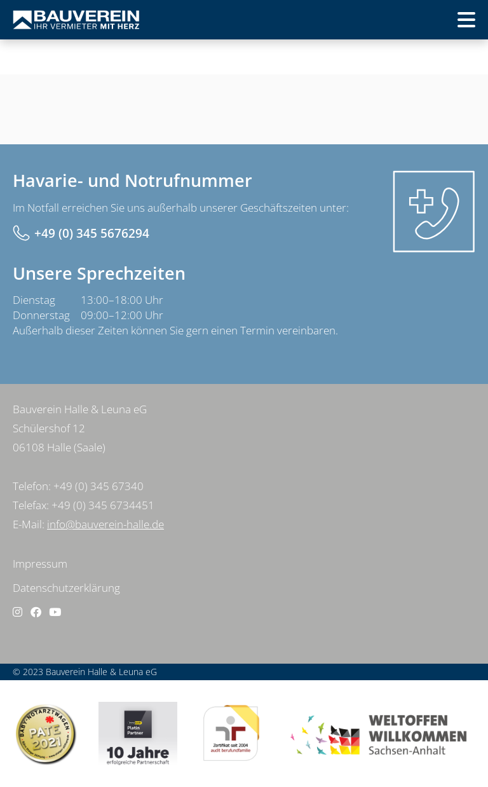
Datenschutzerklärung (66, 587)
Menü (446, 24)
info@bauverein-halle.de (105, 524)
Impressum (40, 563)
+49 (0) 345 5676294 (91, 233)
